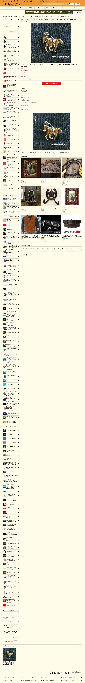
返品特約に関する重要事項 (26, 79)
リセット (79, 646)
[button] (74, 8)
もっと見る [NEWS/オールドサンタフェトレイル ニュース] (15, 637)
